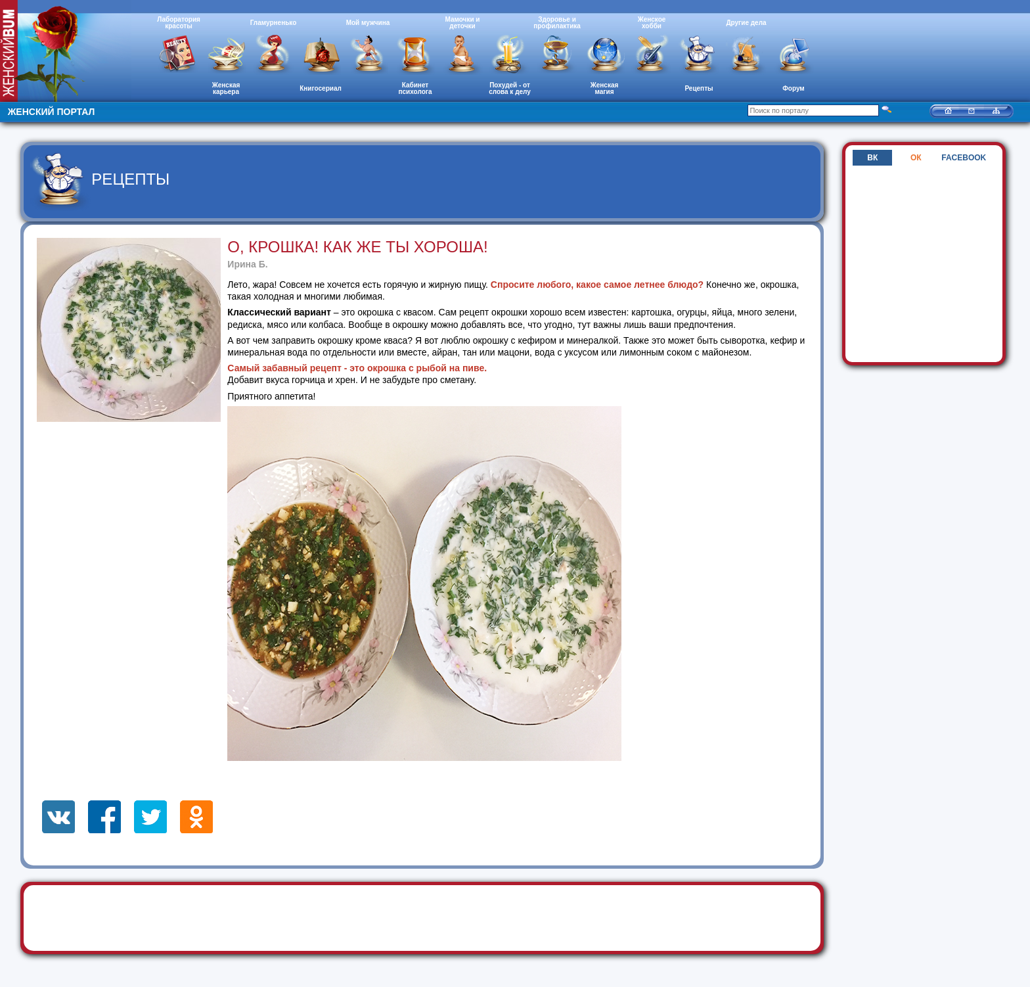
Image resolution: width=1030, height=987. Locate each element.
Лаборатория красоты (178, 23)
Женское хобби (652, 23)
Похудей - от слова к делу (510, 88)
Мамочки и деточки (462, 23)
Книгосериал (321, 88)
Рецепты (698, 88)
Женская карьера (226, 88)
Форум (793, 88)
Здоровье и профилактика (557, 23)
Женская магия (605, 88)
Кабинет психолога (415, 88)
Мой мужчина (368, 22)
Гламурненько (273, 22)
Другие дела (746, 22)
